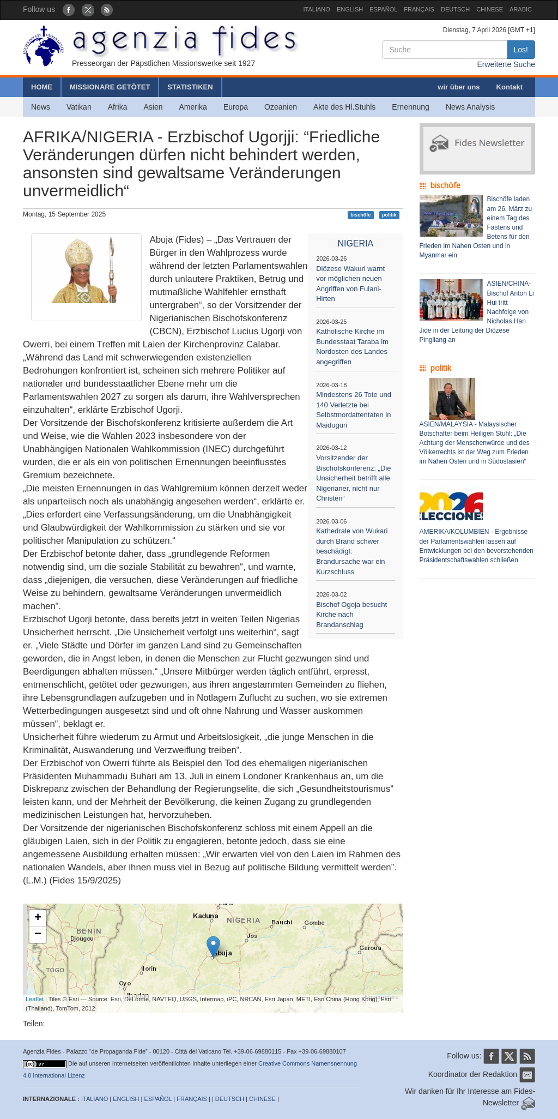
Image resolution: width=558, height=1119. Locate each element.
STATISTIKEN (190, 87)
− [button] (37, 935)
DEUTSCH (455, 9)
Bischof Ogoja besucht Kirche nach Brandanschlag (351, 614)
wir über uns (459, 87)
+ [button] (37, 918)
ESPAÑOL (383, 9)
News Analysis (470, 107)
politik (389, 215)
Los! (521, 49)
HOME (41, 87)
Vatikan (79, 107)
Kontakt (509, 87)
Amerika (193, 107)
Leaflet (35, 999)
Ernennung (410, 107)
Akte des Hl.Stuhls (344, 107)
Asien (152, 107)
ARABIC (521, 9)
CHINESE (489, 9)
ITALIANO (317, 9)
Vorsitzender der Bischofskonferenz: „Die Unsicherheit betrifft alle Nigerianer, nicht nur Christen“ (353, 478)
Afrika (118, 107)
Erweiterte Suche (506, 64)
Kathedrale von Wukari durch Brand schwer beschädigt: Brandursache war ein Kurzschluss (351, 551)
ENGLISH (350, 9)
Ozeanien (280, 107)
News (40, 107)
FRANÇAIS (419, 9)
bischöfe (360, 215)
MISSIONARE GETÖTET (110, 87)
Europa (235, 107)
